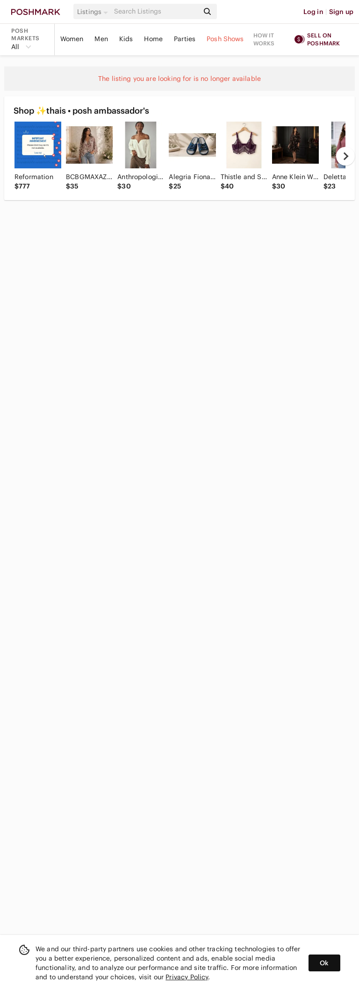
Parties (184, 39)
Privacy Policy (186, 977)
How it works (264, 39)
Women (72, 39)
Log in (313, 11)
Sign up (341, 11)
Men (101, 39)
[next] (345, 156)
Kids (126, 39)
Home (153, 39)
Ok (324, 963)
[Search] (156, 11)
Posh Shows (225, 39)
